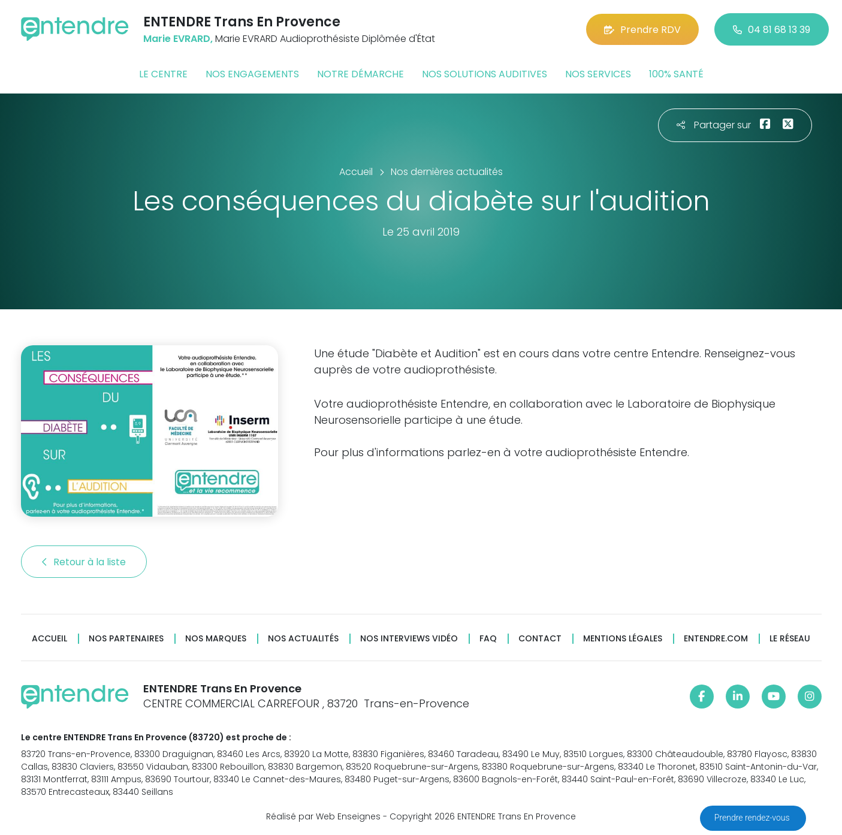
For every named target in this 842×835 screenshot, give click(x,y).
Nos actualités (303, 639)
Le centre (163, 74)
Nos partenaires (126, 639)
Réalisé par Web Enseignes (323, 816)
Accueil (49, 639)
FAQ (488, 639)
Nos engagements (252, 74)
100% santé (676, 74)
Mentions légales (622, 639)
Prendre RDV (642, 30)
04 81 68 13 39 (771, 30)
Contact (540, 639)
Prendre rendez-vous (753, 817)
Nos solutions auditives (484, 74)
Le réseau (789, 639)
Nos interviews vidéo (409, 639)
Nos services (598, 74)
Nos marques (215, 639)
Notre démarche (360, 74)
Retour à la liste (84, 562)
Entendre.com (716, 639)
